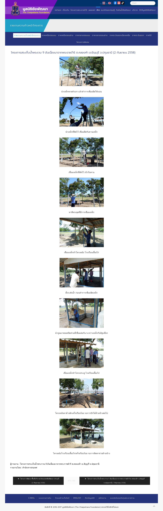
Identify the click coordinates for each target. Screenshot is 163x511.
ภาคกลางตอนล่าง (100, 35)
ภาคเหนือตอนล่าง (65, 35)
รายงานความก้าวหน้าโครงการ (27, 35)
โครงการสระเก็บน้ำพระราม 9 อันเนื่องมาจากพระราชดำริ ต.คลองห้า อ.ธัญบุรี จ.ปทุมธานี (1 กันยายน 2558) (115, 481)
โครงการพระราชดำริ (79, 10)
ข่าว (98, 10)
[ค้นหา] (142, 3)
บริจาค (135, 10)
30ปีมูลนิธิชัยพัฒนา (147, 10)
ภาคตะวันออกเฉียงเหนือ (120, 35)
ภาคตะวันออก (138, 35)
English (77, 498)
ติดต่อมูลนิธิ (90, 498)
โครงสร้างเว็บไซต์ (62, 498)
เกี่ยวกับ (66, 10)
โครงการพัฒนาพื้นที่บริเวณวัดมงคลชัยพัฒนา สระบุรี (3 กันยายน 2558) (38, 481)
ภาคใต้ (149, 35)
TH (101, 4)
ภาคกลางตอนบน (82, 35)
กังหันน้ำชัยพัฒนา (123, 10)
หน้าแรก (58, 10)
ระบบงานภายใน (45, 498)
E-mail (32, 498)
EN (107, 4)
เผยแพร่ (92, 10)
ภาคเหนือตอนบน (49, 35)
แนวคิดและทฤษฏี (108, 10)
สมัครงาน (102, 498)
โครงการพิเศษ (83, 42)
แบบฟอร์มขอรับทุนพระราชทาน (122, 498)
